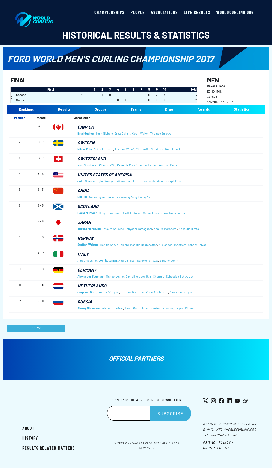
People (138, 12)
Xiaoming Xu (96, 197)
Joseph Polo (173, 181)
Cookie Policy (216, 448)
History (30, 438)
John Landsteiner (151, 181)
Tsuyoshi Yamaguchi (138, 229)
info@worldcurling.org (235, 429)
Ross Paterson (178, 213)
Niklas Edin (84, 149)
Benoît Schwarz (87, 165)
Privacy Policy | (218, 442)
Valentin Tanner (146, 165)
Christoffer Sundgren (150, 149)
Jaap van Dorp (86, 292)
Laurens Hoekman (133, 292)
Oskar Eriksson (103, 149)
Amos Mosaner (87, 260)
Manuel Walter (115, 276)
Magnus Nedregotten (143, 244)
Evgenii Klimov (184, 308)
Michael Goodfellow (155, 213)
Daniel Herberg (135, 276)
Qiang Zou (144, 197)
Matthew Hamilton (126, 181)
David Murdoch (87, 213)
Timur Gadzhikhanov (138, 308)
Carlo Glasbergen (157, 292)
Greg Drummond (110, 213)
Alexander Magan (181, 292)
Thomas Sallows (160, 133)
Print (36, 328)
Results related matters (48, 447)
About (28, 428)
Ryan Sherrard (155, 276)
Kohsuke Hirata (189, 229)
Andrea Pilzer (127, 260)
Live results (197, 12)
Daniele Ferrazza (147, 260)
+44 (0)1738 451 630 (224, 435)
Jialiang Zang (128, 197)
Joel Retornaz (107, 260)
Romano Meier (167, 165)
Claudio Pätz (107, 165)
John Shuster (86, 181)
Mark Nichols (104, 133)
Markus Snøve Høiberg (114, 244)
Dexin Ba (112, 197)
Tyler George (105, 181)
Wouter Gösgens (108, 292)
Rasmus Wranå (124, 149)
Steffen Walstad (87, 244)
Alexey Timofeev (112, 308)
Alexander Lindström (172, 244)
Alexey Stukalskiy (89, 308)
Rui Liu (82, 197)
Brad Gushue (86, 133)
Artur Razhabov (163, 308)
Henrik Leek (173, 149)
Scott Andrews (131, 213)
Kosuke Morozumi (165, 229)
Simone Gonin (169, 260)
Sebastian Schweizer (179, 276)
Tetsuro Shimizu (113, 229)
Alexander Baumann (90, 276)
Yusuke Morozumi (89, 229)
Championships (109, 12)
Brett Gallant (122, 133)
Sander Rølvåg (197, 244)
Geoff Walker (140, 133)
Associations (164, 12)
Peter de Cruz (126, 165)
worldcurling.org (235, 12)
